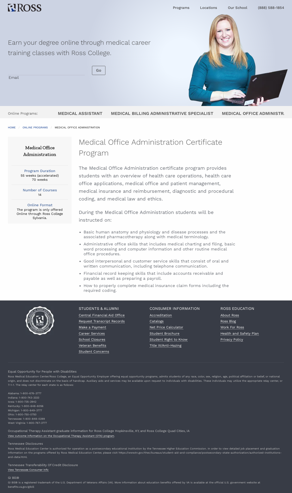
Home (12, 127)
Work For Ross (232, 327)
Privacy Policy (231, 339)
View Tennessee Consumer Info (28, 469)
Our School (237, 8)
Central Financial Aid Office (102, 315)
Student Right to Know (169, 339)
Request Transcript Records (102, 321)
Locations (208, 8)
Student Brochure (164, 333)
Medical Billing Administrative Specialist (162, 113)
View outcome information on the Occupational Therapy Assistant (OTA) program (61, 435)
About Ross (229, 315)
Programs (181, 8)
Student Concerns (94, 351)
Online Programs (35, 127)
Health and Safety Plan (239, 333)
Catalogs (157, 321)
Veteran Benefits (92, 345)
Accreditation (161, 315)
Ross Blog (228, 321)
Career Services (92, 333)
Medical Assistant (80, 113)
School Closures (92, 339)
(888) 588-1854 (271, 8)
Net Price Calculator (166, 327)
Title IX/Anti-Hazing (165, 345)
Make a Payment (92, 327)
